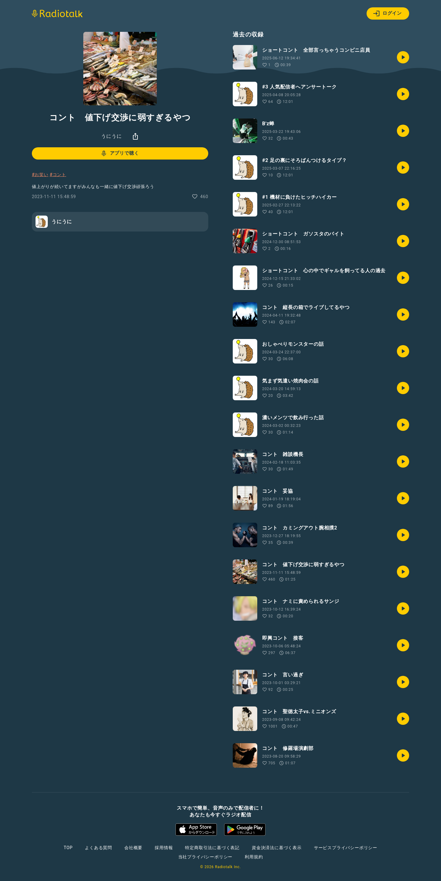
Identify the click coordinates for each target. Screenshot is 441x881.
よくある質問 (98, 847)
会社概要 (133, 847)
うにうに (111, 136)
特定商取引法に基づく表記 (212, 847)
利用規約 (254, 856)
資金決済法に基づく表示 (277, 847)
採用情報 (164, 847)
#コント (58, 174)
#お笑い (40, 174)
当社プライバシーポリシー (205, 856)
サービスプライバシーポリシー (345, 847)
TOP (68, 847)
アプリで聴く (119, 153)
